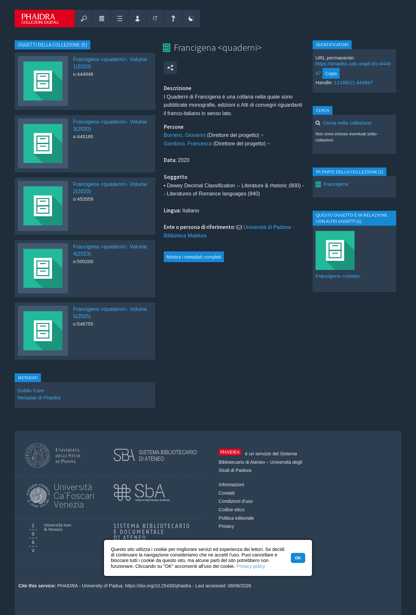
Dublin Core (31, 390)
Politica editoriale (236, 518)
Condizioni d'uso (236, 501)
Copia (331, 73)
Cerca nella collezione (347, 123)
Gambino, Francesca (188, 143)
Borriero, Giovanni (185, 135)
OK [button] (298, 557)
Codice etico (231, 509)
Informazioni (231, 484)
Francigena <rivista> (338, 276)
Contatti (227, 493)
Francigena (335, 184)
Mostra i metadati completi (193, 257)
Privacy (226, 526)
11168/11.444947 (353, 82)
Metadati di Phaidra (39, 397)
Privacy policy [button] (251, 566)
